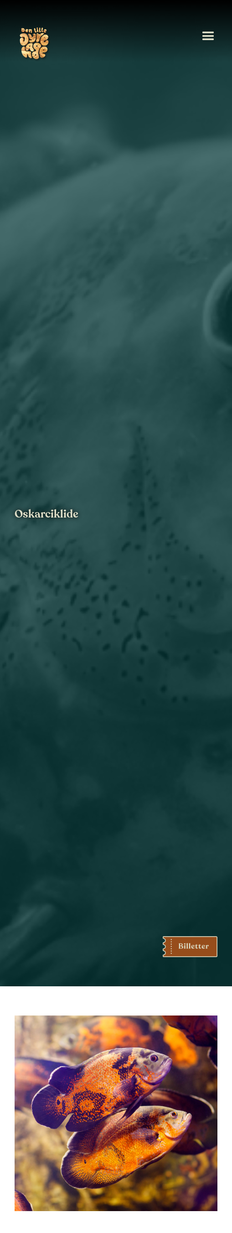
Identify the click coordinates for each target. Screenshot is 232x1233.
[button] (208, 36)
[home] (33, 44)
